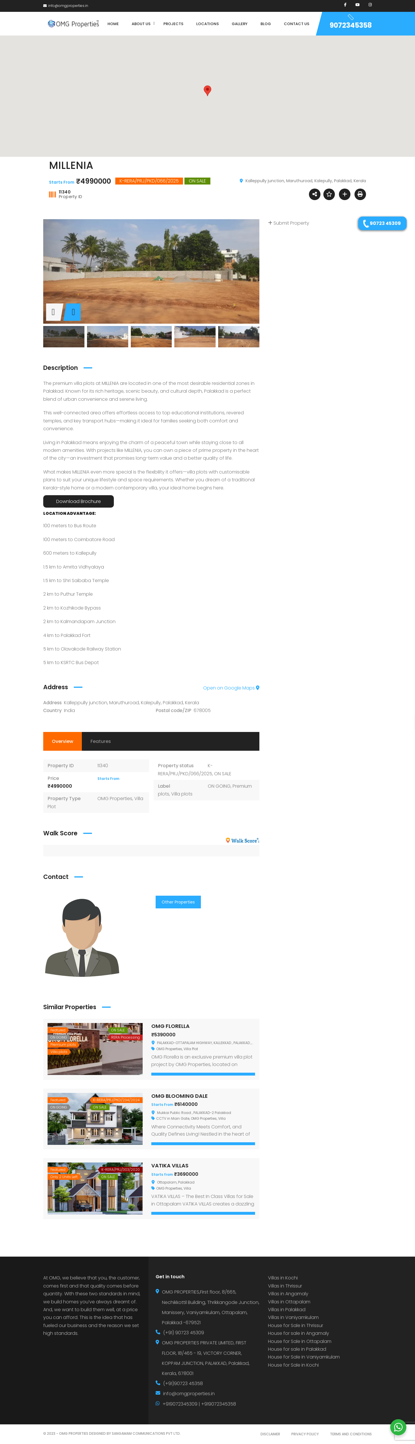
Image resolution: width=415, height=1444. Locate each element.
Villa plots (182, 794)
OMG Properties (114, 798)
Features (100, 741)
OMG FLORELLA (170, 1026)
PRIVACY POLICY (305, 1434)
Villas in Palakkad (286, 1309)
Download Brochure (78, 501)
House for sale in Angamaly (298, 1333)
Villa (222, 1118)
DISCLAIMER (270, 1434)
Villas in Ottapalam (289, 1301)
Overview (62, 741)
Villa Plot (191, 1048)
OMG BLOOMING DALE (179, 1096)
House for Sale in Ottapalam (299, 1341)
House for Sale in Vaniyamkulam (304, 1357)
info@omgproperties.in (65, 5)
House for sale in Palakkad (297, 1349)
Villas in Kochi (283, 1278)
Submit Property (288, 223)
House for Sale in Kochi (293, 1365)
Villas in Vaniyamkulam (293, 1317)
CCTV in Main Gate (172, 1118)
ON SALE (222, 773)
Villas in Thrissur (285, 1286)
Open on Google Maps (231, 688)
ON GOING (219, 786)
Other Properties (178, 902)
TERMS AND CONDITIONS (351, 1434)
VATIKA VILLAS (169, 1165)
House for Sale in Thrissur (295, 1325)
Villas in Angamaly (288, 1293)
